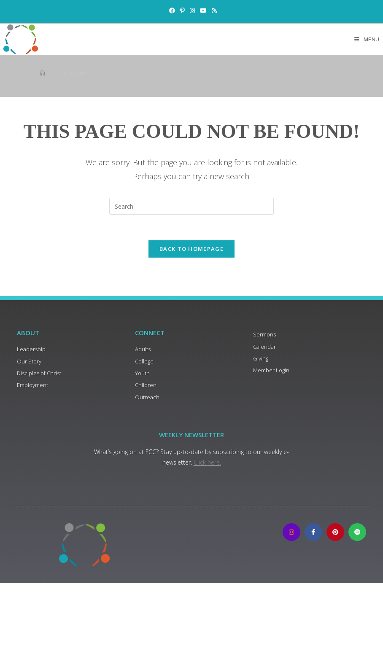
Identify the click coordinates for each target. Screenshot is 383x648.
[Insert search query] (191, 206)
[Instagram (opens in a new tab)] (192, 10)
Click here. (207, 462)
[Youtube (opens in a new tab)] (203, 10)
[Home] (42, 73)
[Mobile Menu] (367, 39)
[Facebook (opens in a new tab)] (172, 10)
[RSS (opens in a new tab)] (213, 10)
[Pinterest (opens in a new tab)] (182, 10)
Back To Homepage (191, 249)
